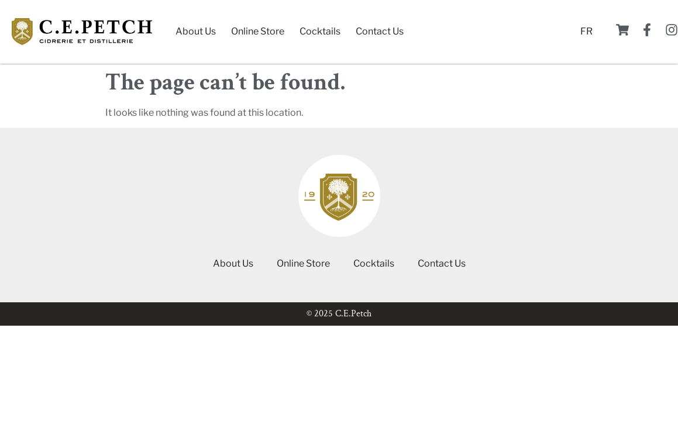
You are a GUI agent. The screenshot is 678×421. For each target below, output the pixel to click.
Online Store (257, 31)
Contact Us (380, 31)
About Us (195, 31)
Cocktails (320, 31)
